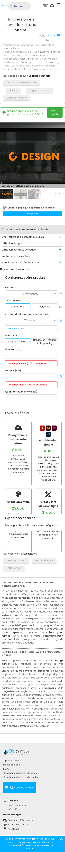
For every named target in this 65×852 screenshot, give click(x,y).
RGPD (6, 768)
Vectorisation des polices (16, 256)
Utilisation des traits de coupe (19, 249)
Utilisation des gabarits (15, 243)
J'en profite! (54, 112)
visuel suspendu (12, 632)
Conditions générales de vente (20, 773)
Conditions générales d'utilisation (21, 777)
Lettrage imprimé (17, 97)
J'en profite (32, 213)
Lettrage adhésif (39, 75)
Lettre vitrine (14, 568)
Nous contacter (20, 787)
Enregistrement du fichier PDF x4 (20, 262)
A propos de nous (13, 760)
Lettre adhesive (44, 560)
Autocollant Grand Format (22, 82)
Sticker (13, 90)
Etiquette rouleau (39, 90)
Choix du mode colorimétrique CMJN (23, 237)
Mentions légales (12, 764)
